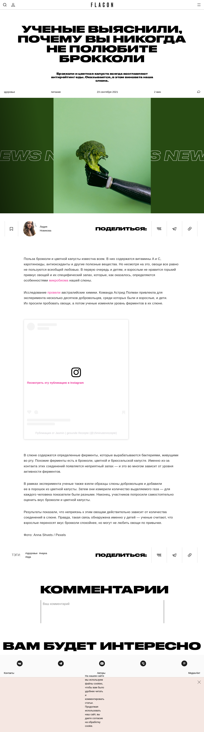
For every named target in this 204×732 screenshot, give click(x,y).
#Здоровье (31, 553)
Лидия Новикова (45, 228)
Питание (56, 91)
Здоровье (9, 91)
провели (54, 292)
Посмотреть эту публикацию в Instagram (55, 382)
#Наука (43, 553)
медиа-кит (194, 673)
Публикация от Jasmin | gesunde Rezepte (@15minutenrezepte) (76, 433)
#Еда (28, 556)
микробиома (58, 280)
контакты (9, 673)
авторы (101, 673)
